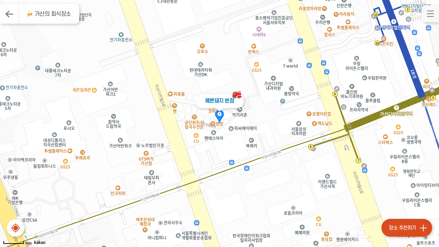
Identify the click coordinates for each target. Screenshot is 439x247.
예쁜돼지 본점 (219, 101)
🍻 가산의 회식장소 (48, 14)
